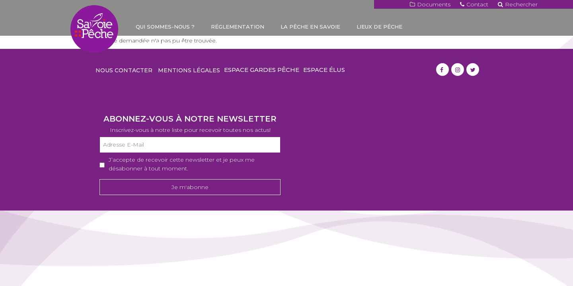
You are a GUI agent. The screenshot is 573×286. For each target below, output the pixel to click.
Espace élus (324, 69)
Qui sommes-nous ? (165, 26)
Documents (430, 4)
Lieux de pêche (379, 26)
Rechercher (518, 4)
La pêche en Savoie (310, 26)
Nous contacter (124, 70)
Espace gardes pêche (261, 69)
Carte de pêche (160, 44)
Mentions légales (189, 70)
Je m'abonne (190, 187)
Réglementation (237, 26)
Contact (474, 4)
